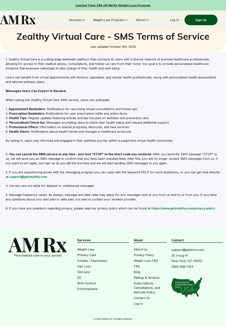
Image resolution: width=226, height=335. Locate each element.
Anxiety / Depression (92, 261)
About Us (140, 249)
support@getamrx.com (187, 250)
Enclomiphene (87, 289)
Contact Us (142, 298)
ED (79, 277)
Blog (137, 272)
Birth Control (86, 283)
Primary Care (86, 255)
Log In (174, 20)
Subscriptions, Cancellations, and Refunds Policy (147, 287)
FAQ (137, 266)
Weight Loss (85, 249)
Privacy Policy (144, 255)
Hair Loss (84, 266)
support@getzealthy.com (28, 177)
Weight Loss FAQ (146, 261)
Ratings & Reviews (147, 277)
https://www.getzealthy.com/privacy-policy (183, 208)
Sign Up (201, 20)
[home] (18, 19)
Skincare (83, 272)
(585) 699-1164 (182, 267)
